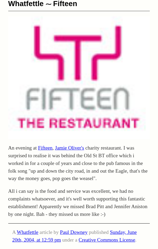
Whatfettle (27, 232)
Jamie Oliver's (69, 148)
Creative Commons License (107, 240)
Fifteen (45, 148)
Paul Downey (74, 232)
